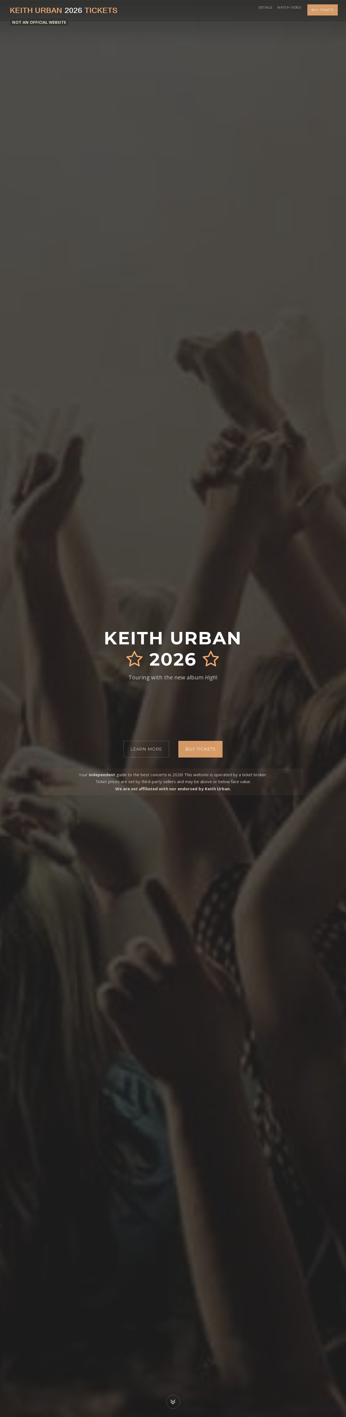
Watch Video (287, 11)
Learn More (146, 749)
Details (260, 11)
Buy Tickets (323, 11)
